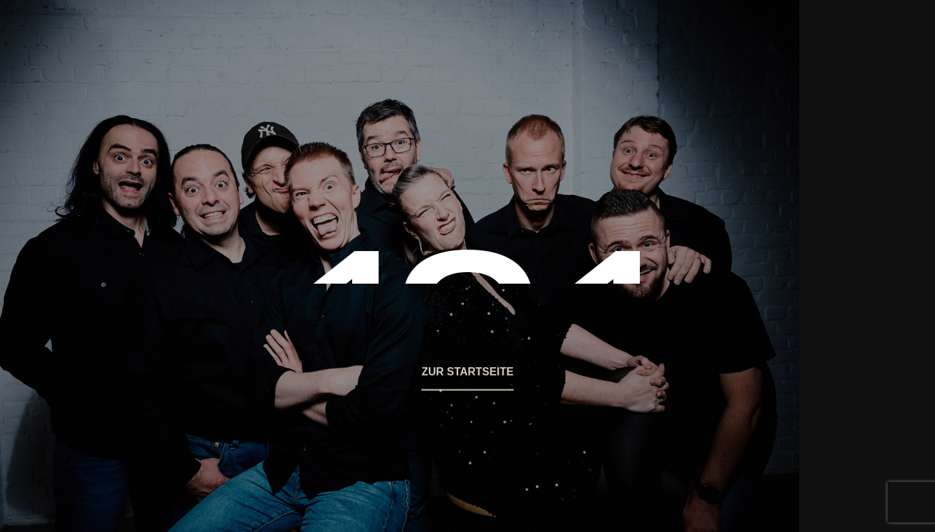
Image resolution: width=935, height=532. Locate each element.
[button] (467, 378)
